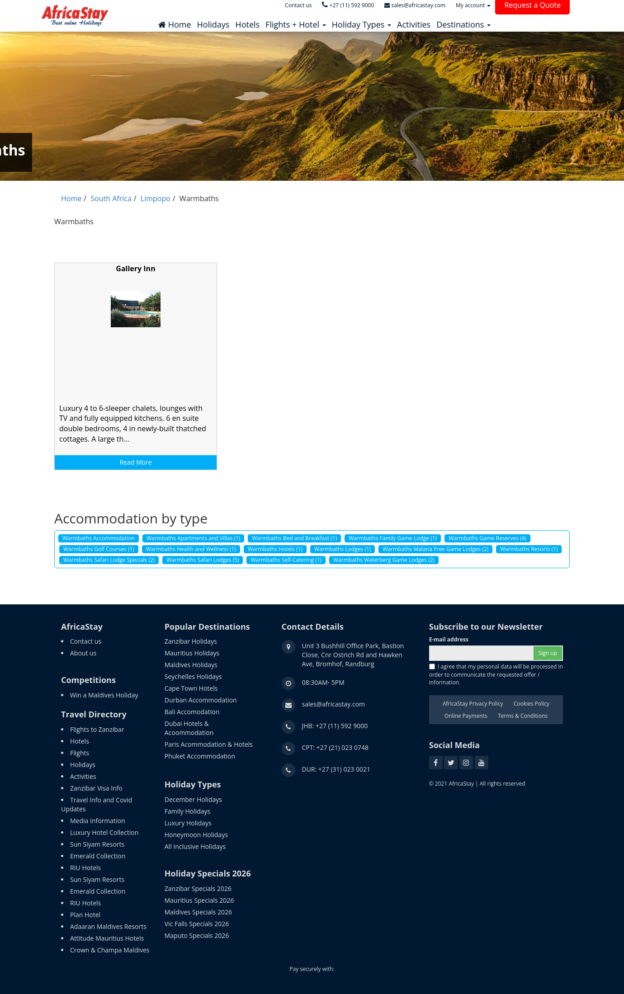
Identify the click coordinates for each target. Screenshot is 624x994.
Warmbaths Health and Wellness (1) (191, 549)
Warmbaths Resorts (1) (529, 549)
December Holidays (193, 799)
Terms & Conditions (523, 716)
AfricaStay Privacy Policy (473, 703)
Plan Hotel (85, 914)
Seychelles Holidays (193, 676)
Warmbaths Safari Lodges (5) (202, 560)
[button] (295, 22)
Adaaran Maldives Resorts (108, 926)
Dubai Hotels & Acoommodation (189, 728)
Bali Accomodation (192, 711)
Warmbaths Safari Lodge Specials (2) (109, 560)
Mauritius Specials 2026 (199, 900)
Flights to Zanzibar (97, 729)
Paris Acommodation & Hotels (209, 744)
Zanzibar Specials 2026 (198, 888)
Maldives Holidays (191, 664)
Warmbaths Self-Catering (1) (286, 560)
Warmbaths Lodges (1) (342, 549)
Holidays (82, 764)
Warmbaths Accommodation (98, 538)
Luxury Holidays (188, 823)
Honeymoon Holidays (196, 834)
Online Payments (465, 716)
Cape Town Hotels (191, 688)
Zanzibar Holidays (191, 641)
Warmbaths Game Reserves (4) (487, 538)
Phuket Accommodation (200, 756)
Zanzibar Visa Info (96, 788)
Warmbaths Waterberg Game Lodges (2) (384, 560)
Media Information (97, 820)
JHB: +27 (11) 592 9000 (335, 725)
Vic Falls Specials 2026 (197, 923)
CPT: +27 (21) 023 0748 (335, 747)
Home (71, 198)
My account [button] (473, 5)
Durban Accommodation (201, 700)
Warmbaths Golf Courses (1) (98, 549)
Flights (79, 753)
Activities (83, 776)
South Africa (111, 198)
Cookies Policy (531, 703)
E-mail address (448, 639)
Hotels (79, 741)
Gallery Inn (135, 268)
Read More (135, 462)
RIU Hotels (85, 867)
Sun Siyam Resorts (97, 844)
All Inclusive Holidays (195, 846)
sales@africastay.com (333, 704)
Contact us (85, 641)
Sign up (548, 653)
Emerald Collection (97, 856)
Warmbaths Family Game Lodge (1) (393, 538)
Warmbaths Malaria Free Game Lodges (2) (435, 549)
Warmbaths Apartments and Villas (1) (194, 538)
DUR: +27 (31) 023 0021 (336, 769)
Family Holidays (188, 811)
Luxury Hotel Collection (104, 832)
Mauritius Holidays (192, 653)
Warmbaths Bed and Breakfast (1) (294, 538)
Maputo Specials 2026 (197, 935)
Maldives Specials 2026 (198, 912)
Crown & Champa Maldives (110, 950)
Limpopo (155, 198)
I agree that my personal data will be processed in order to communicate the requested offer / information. (496, 674)
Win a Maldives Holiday (104, 695)
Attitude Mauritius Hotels (107, 938)
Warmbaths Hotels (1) (275, 549)
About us (83, 653)
